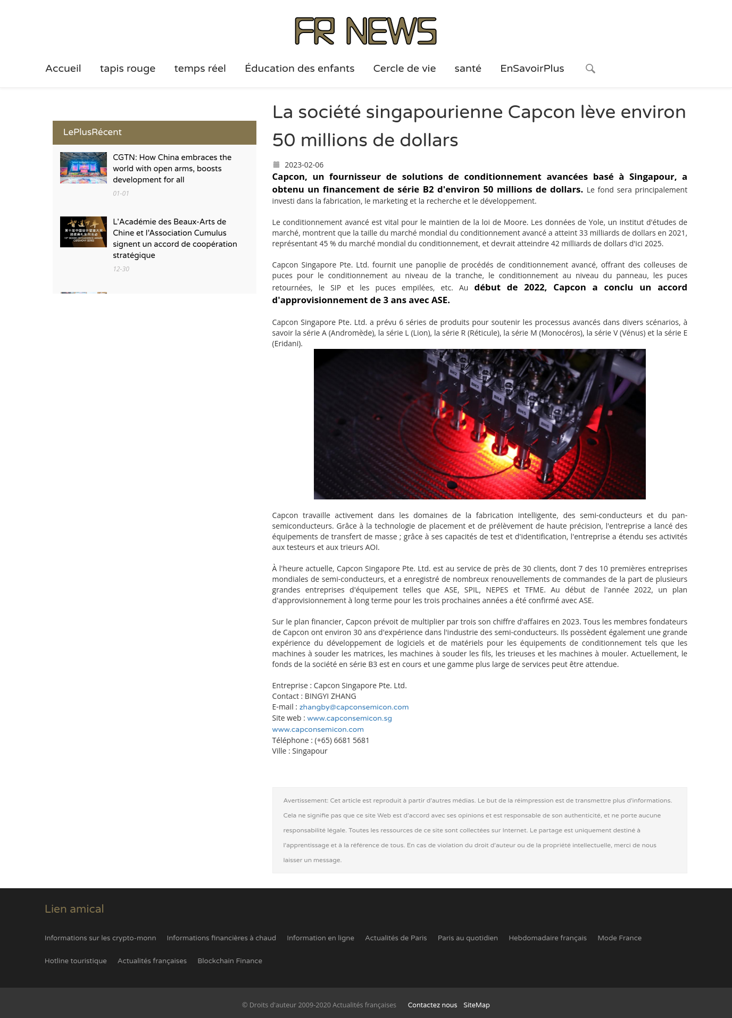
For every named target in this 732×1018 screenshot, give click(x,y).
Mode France (619, 938)
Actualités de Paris (396, 938)
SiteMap (476, 1005)
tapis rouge (128, 68)
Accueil (63, 68)
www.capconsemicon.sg (349, 718)
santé (468, 68)
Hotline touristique (76, 961)
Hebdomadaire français (548, 938)
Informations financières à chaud (222, 938)
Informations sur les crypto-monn (100, 938)
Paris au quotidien (468, 938)
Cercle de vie (404, 68)
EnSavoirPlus (532, 68)
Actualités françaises (152, 961)
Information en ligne (320, 938)
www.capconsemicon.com (318, 729)
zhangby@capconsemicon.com (354, 707)
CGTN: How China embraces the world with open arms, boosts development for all (172, 169)
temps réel (200, 68)
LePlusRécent (92, 132)
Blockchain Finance (229, 961)
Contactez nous (432, 1005)
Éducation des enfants (300, 68)
